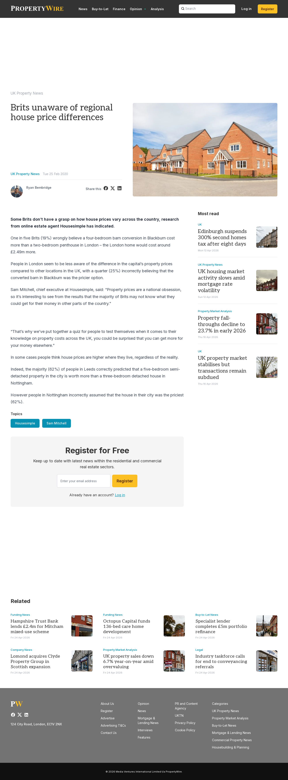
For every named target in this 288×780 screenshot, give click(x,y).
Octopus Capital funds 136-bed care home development (126, 626)
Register (267, 9)
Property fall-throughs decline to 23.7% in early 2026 (222, 324)
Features (144, 737)
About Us (107, 703)
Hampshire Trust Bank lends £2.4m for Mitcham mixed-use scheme (37, 626)
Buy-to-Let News (206, 614)
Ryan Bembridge (38, 187)
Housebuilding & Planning (230, 747)
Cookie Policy (185, 730)
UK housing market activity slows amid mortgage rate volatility (221, 281)
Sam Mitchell (56, 423)
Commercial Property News (232, 740)
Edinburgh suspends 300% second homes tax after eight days (222, 237)
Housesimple (25, 423)
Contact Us (109, 733)
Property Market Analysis (215, 311)
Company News (21, 649)
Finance (119, 9)
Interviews (145, 730)
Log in (246, 9)
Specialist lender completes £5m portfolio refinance (221, 626)
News (83, 9)
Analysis (157, 9)
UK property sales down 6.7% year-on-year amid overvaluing (128, 662)
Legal (199, 649)
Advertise (108, 718)
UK (200, 224)
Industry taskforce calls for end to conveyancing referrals (221, 662)
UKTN (179, 715)
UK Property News (27, 93)
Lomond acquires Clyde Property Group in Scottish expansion (35, 662)
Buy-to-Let (100, 9)
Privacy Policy (185, 723)
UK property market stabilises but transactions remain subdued (222, 368)
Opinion (138, 9)
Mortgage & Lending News (231, 733)
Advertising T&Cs (113, 725)
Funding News (20, 614)
